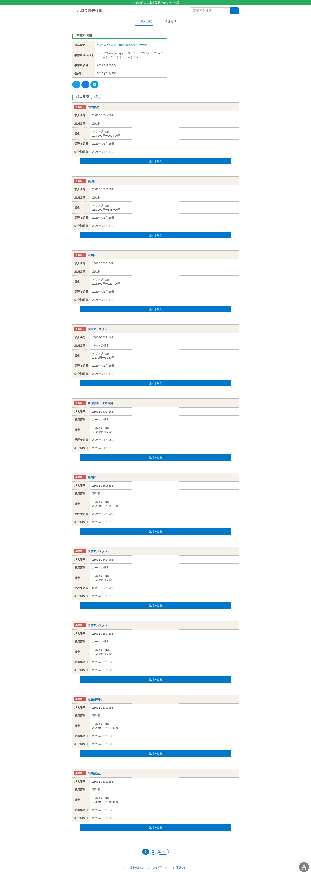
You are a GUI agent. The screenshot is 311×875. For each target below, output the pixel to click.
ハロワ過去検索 (87, 10)
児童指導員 (95, 699)
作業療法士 (95, 107)
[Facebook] (85, 84)
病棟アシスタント (99, 329)
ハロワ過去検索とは (133, 867)
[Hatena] (94, 84)
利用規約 (180, 867)
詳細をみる (163, 161)
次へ (162, 851)
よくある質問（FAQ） (160, 867)
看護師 (92, 181)
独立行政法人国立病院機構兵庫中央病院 (122, 45)
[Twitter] (76, 84)
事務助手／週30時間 (100, 403)
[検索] (234, 10)
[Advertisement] (206, 56)
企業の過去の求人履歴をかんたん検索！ (155, 2)
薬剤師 (92, 255)
